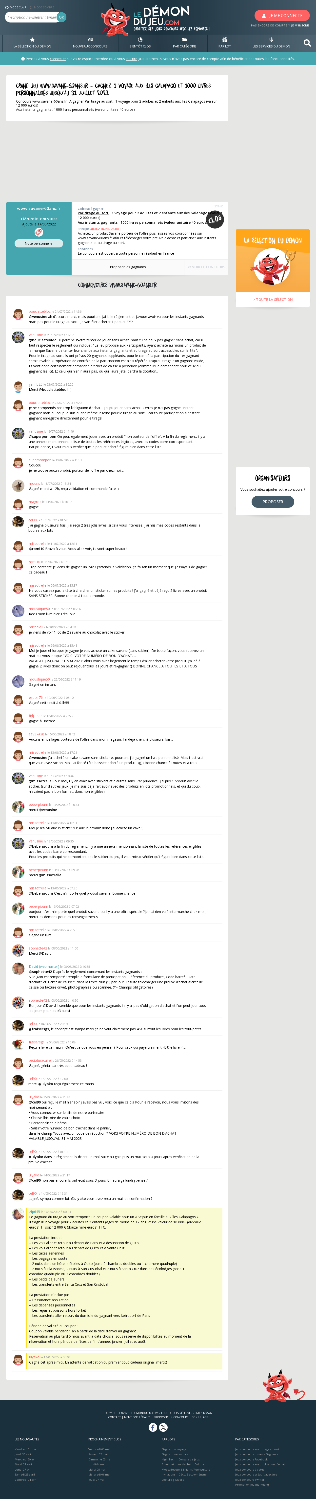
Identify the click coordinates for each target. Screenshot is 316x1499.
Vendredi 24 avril (26, 1479)
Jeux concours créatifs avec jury (256, 1474)
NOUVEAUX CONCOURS (90, 43)
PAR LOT (224, 43)
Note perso (39, 243)
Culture (199, 1464)
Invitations (168, 1474)
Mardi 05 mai (96, 1469)
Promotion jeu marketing (252, 1484)
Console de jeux (189, 1459)
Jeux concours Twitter (249, 1479)
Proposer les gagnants (123, 267)
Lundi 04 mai (96, 1464)
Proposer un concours (171, 1417)
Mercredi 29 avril (26, 1459)
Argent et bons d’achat (176, 1464)
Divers (179, 1479)
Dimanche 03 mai (99, 1459)
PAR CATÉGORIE (185, 43)
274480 (219, 206)
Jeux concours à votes (249, 1469)
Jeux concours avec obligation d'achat (260, 1464)
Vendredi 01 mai (26, 1449)
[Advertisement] (111, 161)
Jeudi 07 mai (96, 1479)
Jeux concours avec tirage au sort (257, 1449)
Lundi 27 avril (23, 1469)
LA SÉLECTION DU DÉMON (32, 43)
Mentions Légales (137, 1417)
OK (61, 17)
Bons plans (200, 1417)
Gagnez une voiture (175, 1454)
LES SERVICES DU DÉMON (271, 43)
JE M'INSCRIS (300, 25)
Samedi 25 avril (25, 1474)
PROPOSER (273, 502)
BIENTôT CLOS (140, 43)
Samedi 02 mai (98, 1454)
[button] (307, 43)
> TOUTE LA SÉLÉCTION (273, 299)
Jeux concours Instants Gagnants (256, 1454)
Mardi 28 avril (24, 1464)
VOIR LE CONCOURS (202, 267)
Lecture (167, 1479)
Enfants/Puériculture (196, 1469)
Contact (114, 1417)
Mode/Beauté (171, 1469)
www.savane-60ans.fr (39, 208)
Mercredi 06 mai (99, 1474)
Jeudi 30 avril (23, 1454)
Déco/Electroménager (193, 1474)
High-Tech (168, 1459)
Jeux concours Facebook (251, 1459)
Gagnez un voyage (174, 1449)
